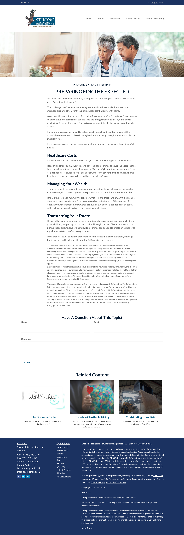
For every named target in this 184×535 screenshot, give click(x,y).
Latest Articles (64, 470)
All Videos (61, 473)
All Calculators (64, 476)
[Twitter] (22, 2)
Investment (62, 450)
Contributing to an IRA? (140, 417)
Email (96, 322)
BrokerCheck (144, 443)
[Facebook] (28, 2)
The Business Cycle (43, 417)
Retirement (62, 446)
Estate (60, 453)
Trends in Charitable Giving (92, 417)
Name (24, 322)
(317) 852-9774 (155, 3)
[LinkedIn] (25, 2)
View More (87, 528)
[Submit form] (27, 362)
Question (26, 339)
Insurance (62, 456)
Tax (58, 460)
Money (60, 463)
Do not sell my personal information (108, 482)
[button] (98, 18)
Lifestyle (61, 466)
